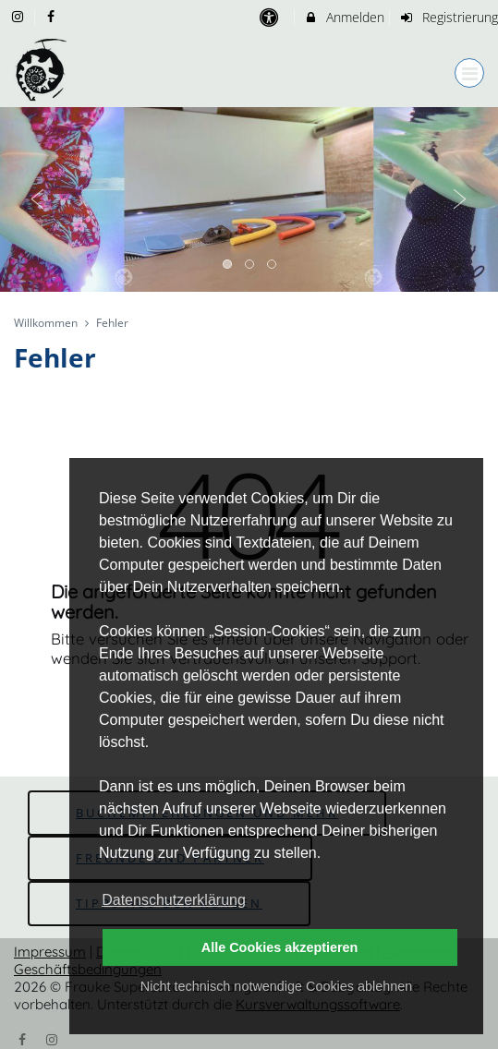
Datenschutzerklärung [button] (174, 900)
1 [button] (228, 265)
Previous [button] (38, 199)
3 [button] (272, 265)
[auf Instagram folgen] (19, 16)
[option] (249, 199)
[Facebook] (22, 1038)
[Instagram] (52, 1038)
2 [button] (250, 265)
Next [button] (460, 199)
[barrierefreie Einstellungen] (271, 17)
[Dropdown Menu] (469, 73)
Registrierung (448, 17)
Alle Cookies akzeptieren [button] (279, 947)
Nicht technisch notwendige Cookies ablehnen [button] (276, 986)
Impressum (50, 951)
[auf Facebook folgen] (53, 16)
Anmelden (344, 17)
